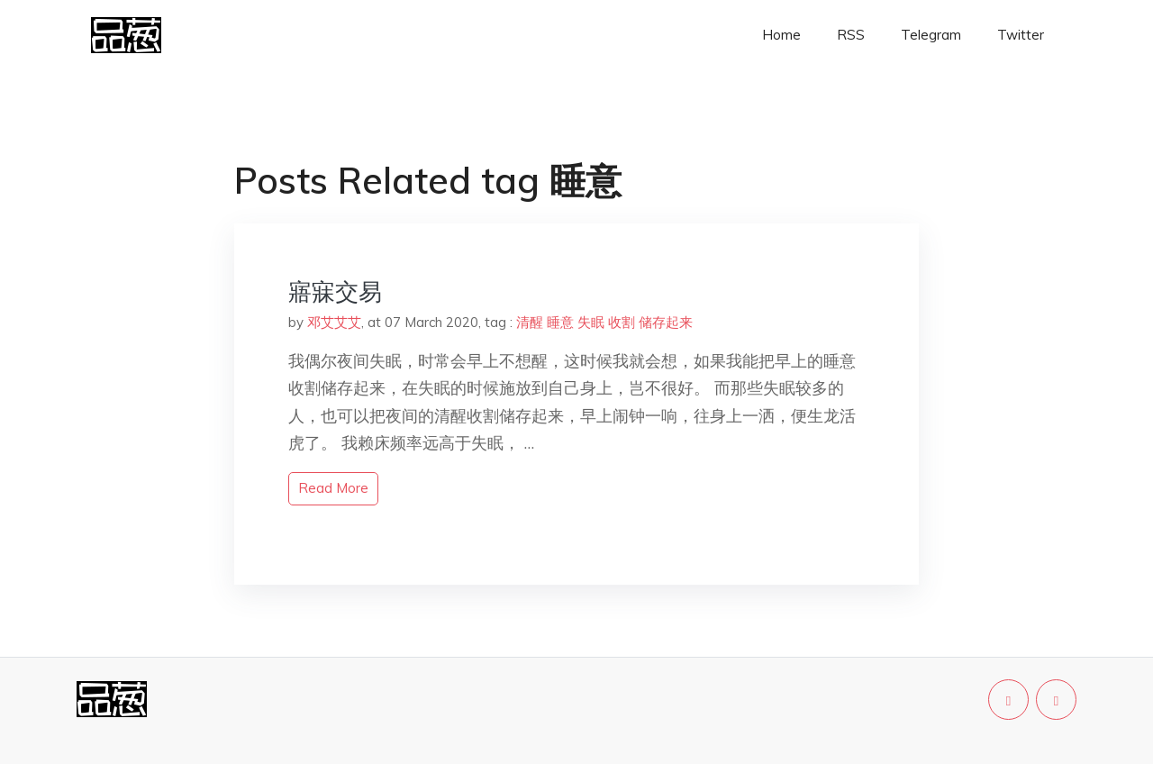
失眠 (590, 322)
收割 (621, 322)
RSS (851, 34)
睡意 (560, 322)
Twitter (1020, 34)
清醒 (529, 322)
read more (333, 487)
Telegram (931, 34)
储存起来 (666, 322)
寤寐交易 (335, 291)
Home (781, 34)
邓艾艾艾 (334, 322)
